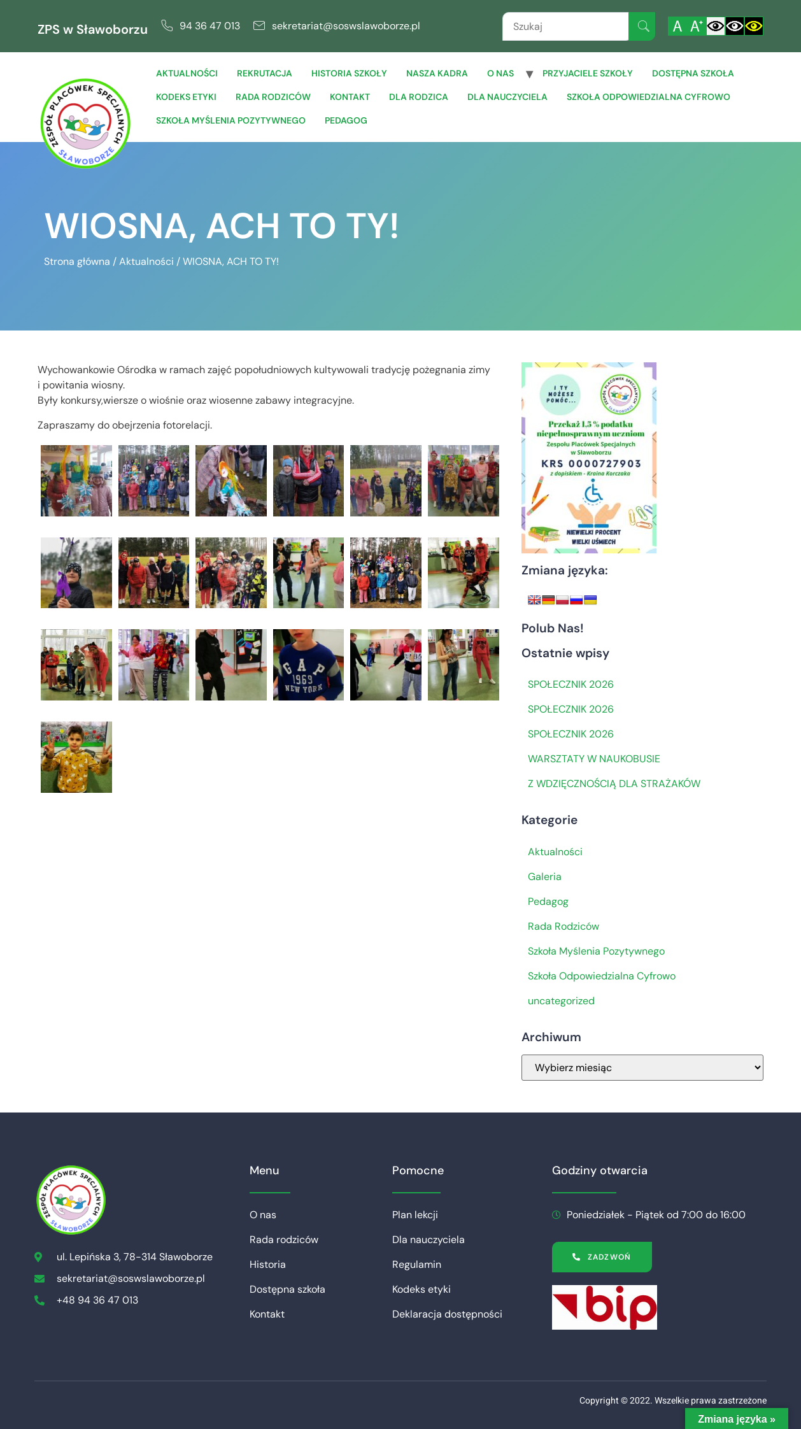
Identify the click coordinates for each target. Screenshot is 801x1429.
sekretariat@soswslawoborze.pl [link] (346, 25)
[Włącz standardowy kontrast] (715, 26)
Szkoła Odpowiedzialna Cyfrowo (648, 97)
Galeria (545, 876)
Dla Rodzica (418, 97)
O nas (500, 73)
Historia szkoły (349, 73)
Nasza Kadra (437, 73)
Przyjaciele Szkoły (587, 73)
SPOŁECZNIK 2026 (571, 684)
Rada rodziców (273, 97)
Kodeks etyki (186, 97)
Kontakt (350, 97)
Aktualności (187, 73)
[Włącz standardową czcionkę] (677, 26)
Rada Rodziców (563, 926)
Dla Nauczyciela (507, 97)
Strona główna (77, 261)
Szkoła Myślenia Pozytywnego (231, 120)
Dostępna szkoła (693, 73)
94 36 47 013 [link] (210, 25)
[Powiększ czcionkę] (696, 26)
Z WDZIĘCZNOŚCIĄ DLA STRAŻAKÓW (614, 783)
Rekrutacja (264, 73)
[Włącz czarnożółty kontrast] (753, 26)
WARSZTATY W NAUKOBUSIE (594, 758)
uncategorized (561, 1000)
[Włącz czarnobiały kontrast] (734, 26)
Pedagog (346, 120)
